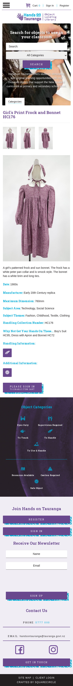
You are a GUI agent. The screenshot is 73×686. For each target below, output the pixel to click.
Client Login (45, 677)
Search (36, 64)
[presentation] (35, 581)
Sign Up (36, 595)
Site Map (24, 677)
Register (64, 5)
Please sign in (22, 388)
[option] (10, 138)
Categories (15, 101)
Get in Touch (37, 662)
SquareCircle (45, 682)
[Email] (36, 566)
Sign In (50, 5)
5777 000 (42, 622)
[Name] (36, 554)
